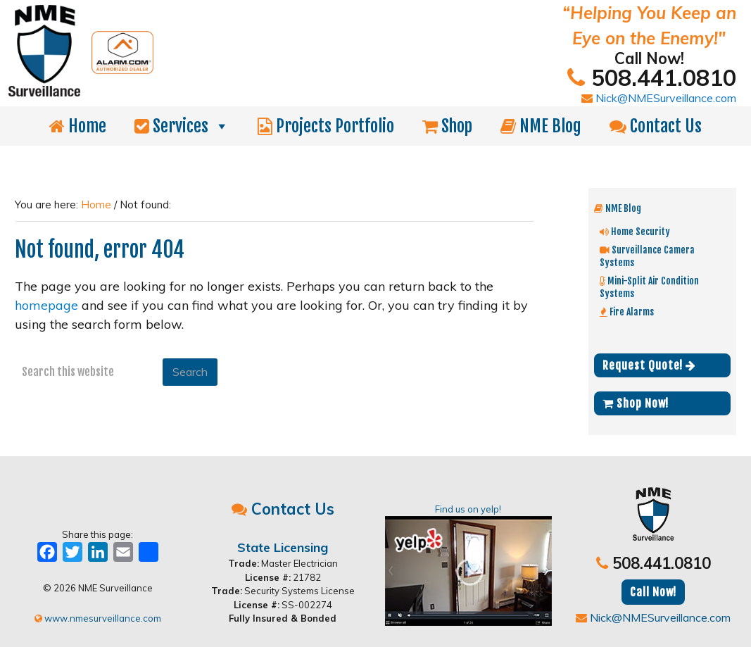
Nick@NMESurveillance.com (658, 98)
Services (181, 126)
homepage (46, 305)
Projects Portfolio (326, 126)
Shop (447, 126)
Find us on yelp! (468, 564)
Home (77, 126)
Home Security (635, 231)
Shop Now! (635, 403)
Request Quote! (649, 365)
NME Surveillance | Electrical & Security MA (207, 19)
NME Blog (540, 126)
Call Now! (653, 592)
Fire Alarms (627, 312)
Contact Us (656, 126)
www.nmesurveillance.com (97, 618)
